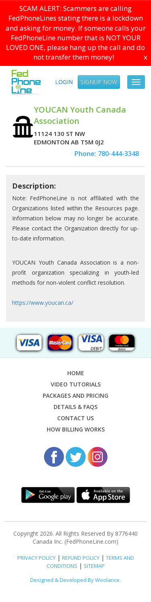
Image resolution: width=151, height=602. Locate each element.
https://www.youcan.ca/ (42, 302)
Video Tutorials (76, 384)
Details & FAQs (75, 407)
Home (75, 373)
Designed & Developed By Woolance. (75, 580)
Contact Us (75, 418)
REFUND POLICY (80, 557)
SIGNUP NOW (99, 82)
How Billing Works (76, 429)
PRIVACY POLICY (36, 557)
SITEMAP (94, 565)
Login (64, 82)
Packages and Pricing (75, 395)
